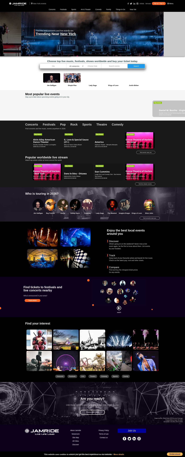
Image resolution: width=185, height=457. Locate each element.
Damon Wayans (103, 108)
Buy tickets (38, 102)
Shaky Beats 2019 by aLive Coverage (173, 418)
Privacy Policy (104, 430)
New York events (38, 3)
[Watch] (119, 308)
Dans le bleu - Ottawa (75, 173)
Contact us (104, 437)
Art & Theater (86, 9)
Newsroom (76, 434)
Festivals (63, 9)
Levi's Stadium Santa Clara (72, 113)
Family (108, 9)
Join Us (132, 430)
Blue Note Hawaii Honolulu (133, 113)
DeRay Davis (75, 213)
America (99, 142)
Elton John (149, 213)
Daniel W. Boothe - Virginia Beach (43, 107)
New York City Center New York (42, 176)
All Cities (75, 441)
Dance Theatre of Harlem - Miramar (139, 140)
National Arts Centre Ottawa (72, 176)
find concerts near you (149, 218)
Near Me (133, 9)
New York (68, 34)
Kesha (63, 213)
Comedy (98, 9)
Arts (82, 376)
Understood (174, 454)
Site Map (75, 437)
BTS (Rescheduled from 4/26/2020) (76, 109)
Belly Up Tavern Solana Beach (73, 144)
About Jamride (75, 430)
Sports (73, 9)
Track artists (32, 300)
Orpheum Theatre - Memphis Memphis (106, 144)
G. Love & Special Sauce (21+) (76, 140)
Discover (75, 445)
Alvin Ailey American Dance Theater (44, 140)
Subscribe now (92, 412)
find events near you (146, 152)
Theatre (93, 376)
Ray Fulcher (50, 213)
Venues (148, 3)
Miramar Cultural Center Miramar (135, 144)
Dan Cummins (133, 110)
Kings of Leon (137, 213)
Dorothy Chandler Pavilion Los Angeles (44, 144)
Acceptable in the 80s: (169, 421)
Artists (142, 3)
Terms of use (103, 434)
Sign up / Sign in (159, 3)
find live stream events (145, 184)
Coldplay (87, 213)
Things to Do (120, 9)
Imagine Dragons (125, 213)
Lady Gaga (100, 213)
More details (119, 454)
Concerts (52, 9)
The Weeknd (112, 213)
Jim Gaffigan (38, 213)
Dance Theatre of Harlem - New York (46, 172)
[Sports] (66, 340)
